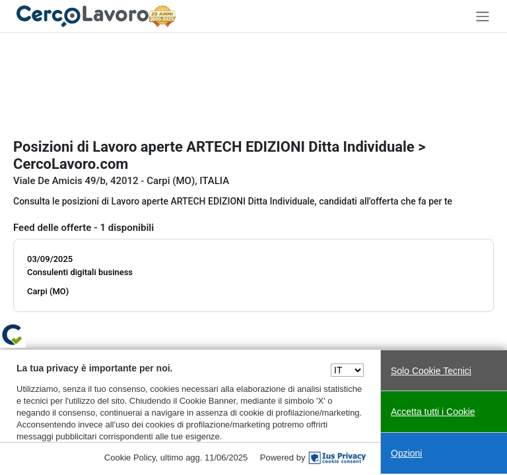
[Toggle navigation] (482, 16)
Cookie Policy (130, 457)
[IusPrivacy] (337, 458)
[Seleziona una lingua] (347, 370)
